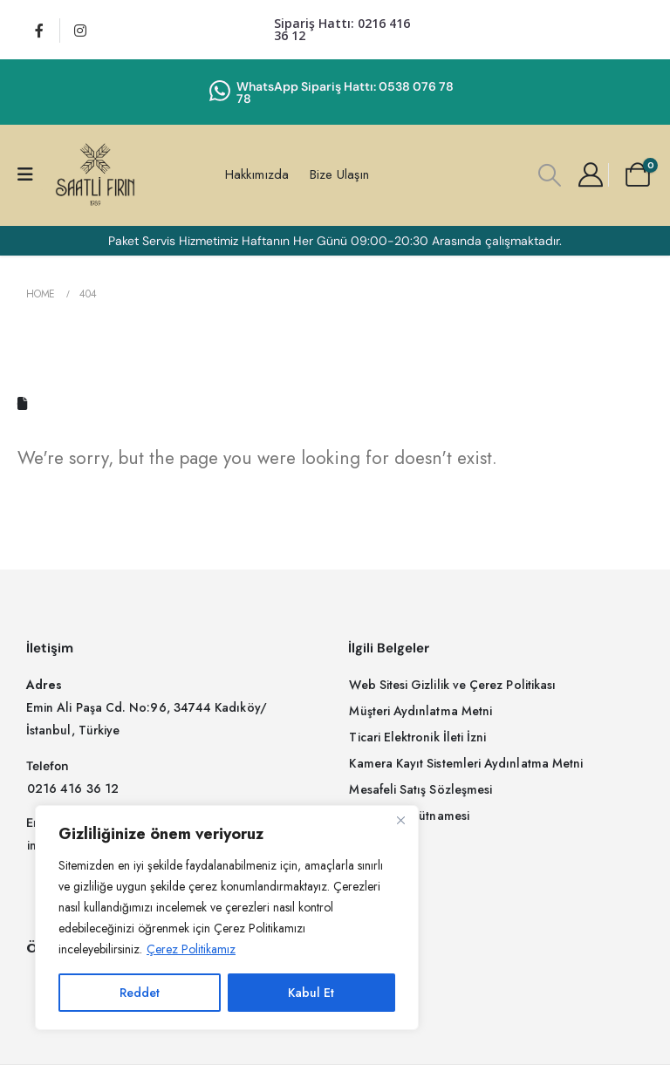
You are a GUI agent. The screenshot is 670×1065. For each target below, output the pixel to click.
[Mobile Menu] (30, 175)
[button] (550, 175)
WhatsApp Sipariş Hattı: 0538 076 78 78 (345, 92)
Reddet (140, 992)
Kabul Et (311, 992)
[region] (227, 917)
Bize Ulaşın (339, 174)
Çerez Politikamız (191, 949)
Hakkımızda (257, 174)
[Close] (400, 819)
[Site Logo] (95, 175)
